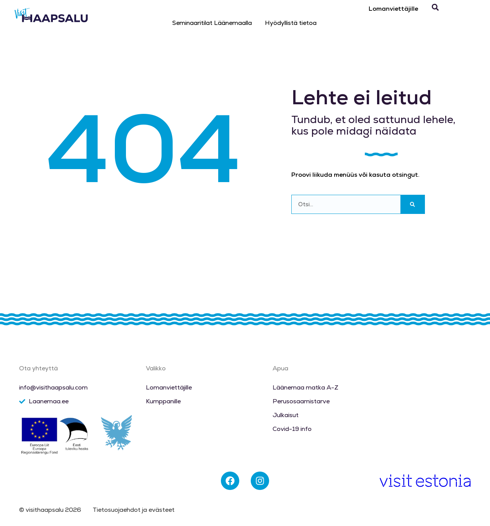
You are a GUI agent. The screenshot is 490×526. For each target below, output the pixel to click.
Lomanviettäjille (393, 9)
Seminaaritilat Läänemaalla (212, 23)
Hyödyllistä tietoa (291, 23)
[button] (435, 7)
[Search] (412, 204)
